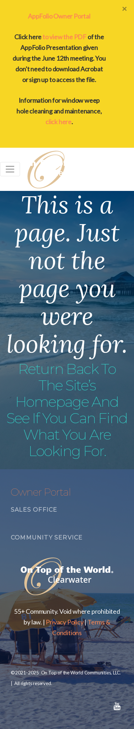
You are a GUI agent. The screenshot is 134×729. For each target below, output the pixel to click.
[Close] (124, 8)
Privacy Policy (64, 622)
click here (58, 122)
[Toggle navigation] (10, 169)
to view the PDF (64, 37)
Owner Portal (41, 492)
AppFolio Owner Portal (59, 16)
